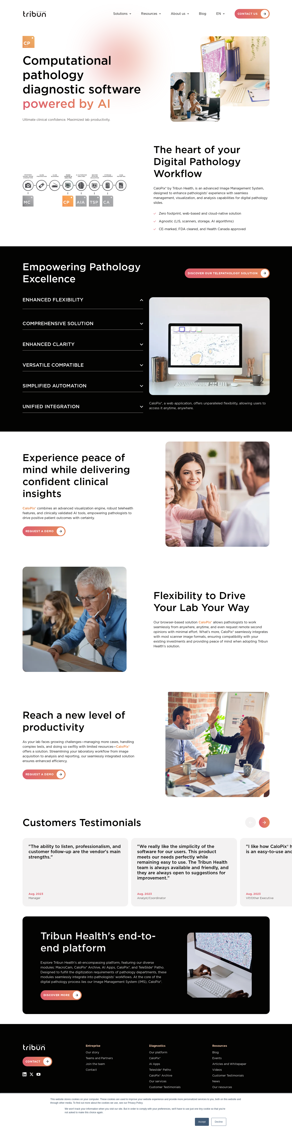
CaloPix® (155, 1058)
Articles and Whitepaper (229, 1064)
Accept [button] (202, 1121)
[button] (264, 822)
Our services (157, 1081)
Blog (202, 13)
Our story (92, 1052)
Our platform (158, 1052)
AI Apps (154, 1064)
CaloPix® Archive (160, 1075)
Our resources (222, 1087)
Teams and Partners (99, 1058)
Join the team (95, 1064)
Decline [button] (219, 1121)
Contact (91, 1070)
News (216, 1081)
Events (217, 1058)
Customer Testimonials (165, 1087)
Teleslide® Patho (160, 1070)
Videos (217, 1070)
